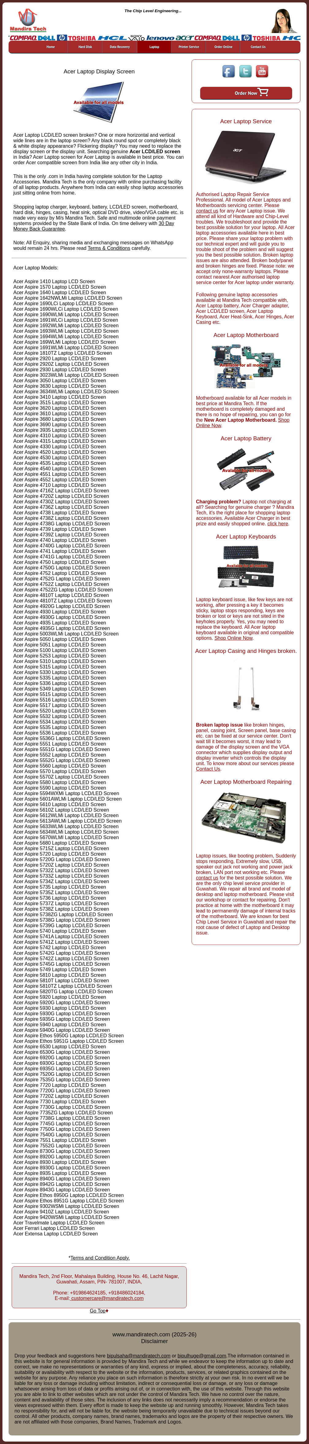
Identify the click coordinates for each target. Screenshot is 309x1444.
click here (277, 523)
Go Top (99, 1310)
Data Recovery (120, 47)
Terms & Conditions (109, 248)
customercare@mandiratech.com (106, 1298)
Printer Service (189, 47)
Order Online (224, 47)
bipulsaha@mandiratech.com (138, 1355)
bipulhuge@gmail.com (201, 1355)
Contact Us (258, 47)
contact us (207, 210)
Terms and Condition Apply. (100, 1258)
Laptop (154, 47)
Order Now (252, 92)
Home (51, 47)
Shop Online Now (234, 638)
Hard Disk (85, 47)
